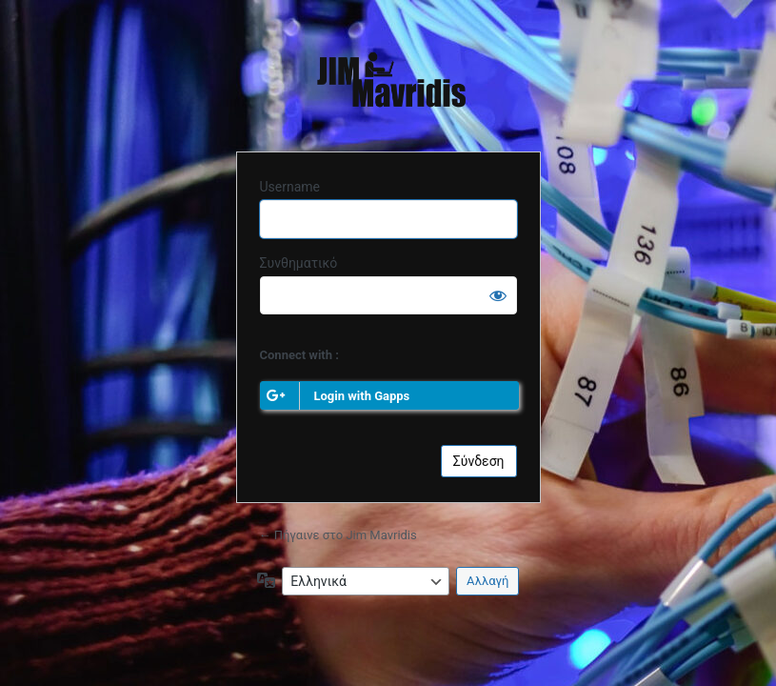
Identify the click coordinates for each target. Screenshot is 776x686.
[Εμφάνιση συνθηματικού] (498, 295)
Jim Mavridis (388, 84)
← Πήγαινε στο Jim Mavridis (338, 535)
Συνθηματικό (299, 263)
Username (290, 186)
